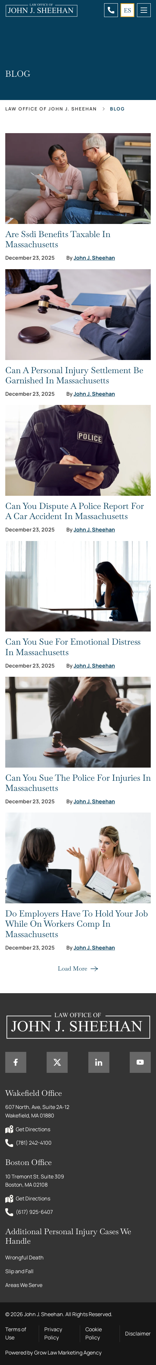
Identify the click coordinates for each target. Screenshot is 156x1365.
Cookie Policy (93, 1333)
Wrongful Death (24, 1257)
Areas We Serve (23, 1285)
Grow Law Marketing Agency (67, 1352)
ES (127, 10)
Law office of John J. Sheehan (51, 109)
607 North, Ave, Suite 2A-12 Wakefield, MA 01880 (37, 1111)
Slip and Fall (19, 1271)
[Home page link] (41, 10)
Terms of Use (15, 1333)
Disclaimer (138, 1333)
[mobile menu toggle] (144, 10)
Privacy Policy (53, 1333)
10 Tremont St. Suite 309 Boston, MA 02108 (35, 1181)
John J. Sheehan (94, 258)
